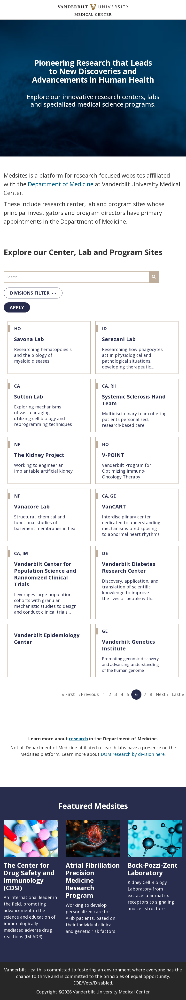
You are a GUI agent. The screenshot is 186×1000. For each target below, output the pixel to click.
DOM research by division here (133, 754)
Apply (17, 307)
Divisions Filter (29, 293)
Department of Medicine (60, 184)
